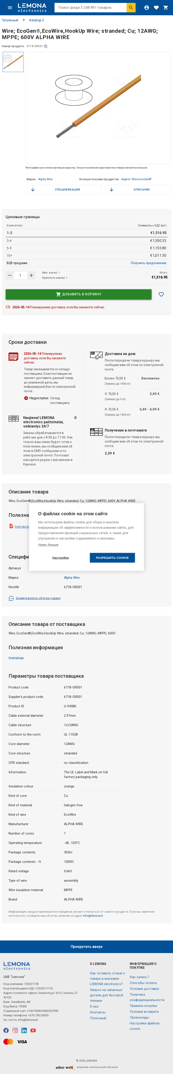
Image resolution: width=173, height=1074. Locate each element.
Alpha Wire (45, 179)
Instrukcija (22, 526)
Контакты (97, 1012)
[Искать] (131, 7)
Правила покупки (143, 1006)
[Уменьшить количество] (31, 275)
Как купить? (139, 977)
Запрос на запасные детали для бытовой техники (106, 995)
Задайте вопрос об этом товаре (34, 598)
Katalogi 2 (36, 20)
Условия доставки (144, 989)
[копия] (46, 46)
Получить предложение (148, 263)
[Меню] (10, 7)
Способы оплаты (143, 983)
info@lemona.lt (93, 915)
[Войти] (147, 8)
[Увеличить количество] (10, 275)
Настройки (60, 557)
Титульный (10, 20)
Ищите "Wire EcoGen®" (136, 179)
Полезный (98, 1018)
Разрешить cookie (112, 557)
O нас (94, 1006)
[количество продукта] (20, 275)
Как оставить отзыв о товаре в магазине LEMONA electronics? (107, 978)
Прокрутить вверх (86, 947)
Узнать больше (48, 544)
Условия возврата (144, 1012)
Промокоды (139, 1017)
